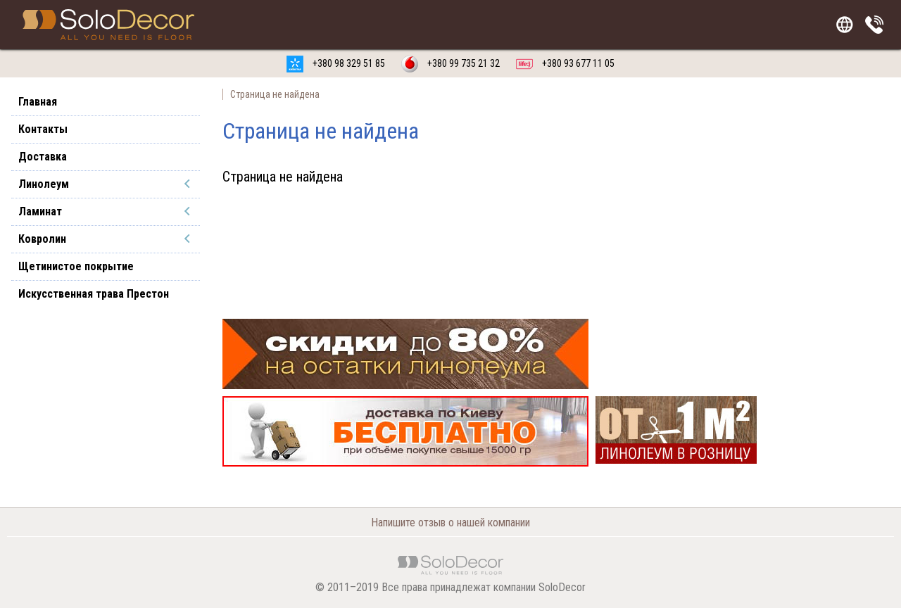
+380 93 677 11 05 (565, 63)
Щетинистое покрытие (76, 266)
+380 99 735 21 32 (450, 63)
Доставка (42, 156)
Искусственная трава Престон (93, 293)
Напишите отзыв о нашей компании (450, 522)
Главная (37, 101)
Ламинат (40, 211)
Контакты (43, 129)
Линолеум (43, 184)
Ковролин (42, 239)
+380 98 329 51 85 (335, 63)
